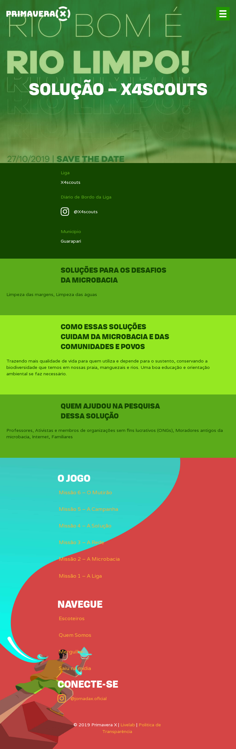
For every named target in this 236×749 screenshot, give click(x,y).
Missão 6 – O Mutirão (85, 492)
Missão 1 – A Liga (80, 576)
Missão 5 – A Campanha (88, 509)
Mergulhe (71, 651)
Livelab (127, 725)
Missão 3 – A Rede (81, 542)
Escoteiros (72, 618)
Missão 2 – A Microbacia (89, 559)
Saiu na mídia (75, 668)
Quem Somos (75, 635)
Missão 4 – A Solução (85, 525)
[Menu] (223, 13)
